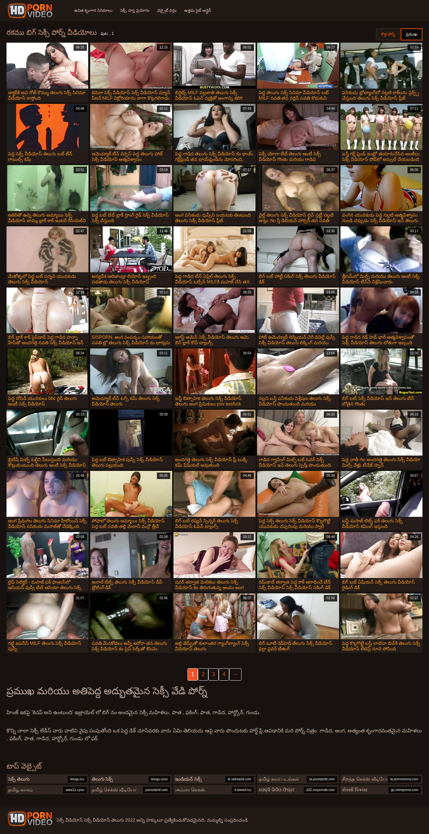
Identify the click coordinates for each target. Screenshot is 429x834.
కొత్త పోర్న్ (388, 34)
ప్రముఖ (411, 34)
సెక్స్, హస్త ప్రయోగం (134, 10)
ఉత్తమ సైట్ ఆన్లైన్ (197, 10)
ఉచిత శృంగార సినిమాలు (93, 10)
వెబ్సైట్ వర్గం (166, 10)
